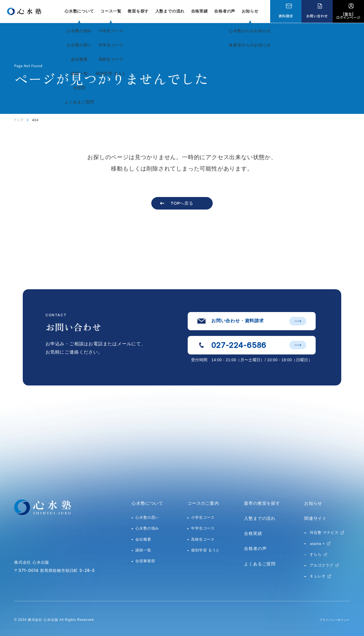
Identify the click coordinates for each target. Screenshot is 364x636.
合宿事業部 (145, 561)
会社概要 (143, 539)
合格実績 (199, 11)
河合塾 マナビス (324, 532)
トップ (18, 119)
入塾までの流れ (170, 11)
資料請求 (285, 15)
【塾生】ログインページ (348, 15)
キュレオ (317, 576)
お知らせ (250, 11)
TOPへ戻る (182, 203)
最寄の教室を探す (262, 503)
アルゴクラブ (321, 565)
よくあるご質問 (260, 563)
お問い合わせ (317, 15)
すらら (315, 554)
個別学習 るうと (205, 550)
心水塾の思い (147, 517)
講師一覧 (143, 550)
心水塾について (147, 503)
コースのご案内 (203, 503)
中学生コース (203, 528)
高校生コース (203, 539)
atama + (317, 543)
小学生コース (203, 517)
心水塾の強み (147, 528)
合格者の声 (224, 11)
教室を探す (138, 11)
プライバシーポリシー (331, 620)
